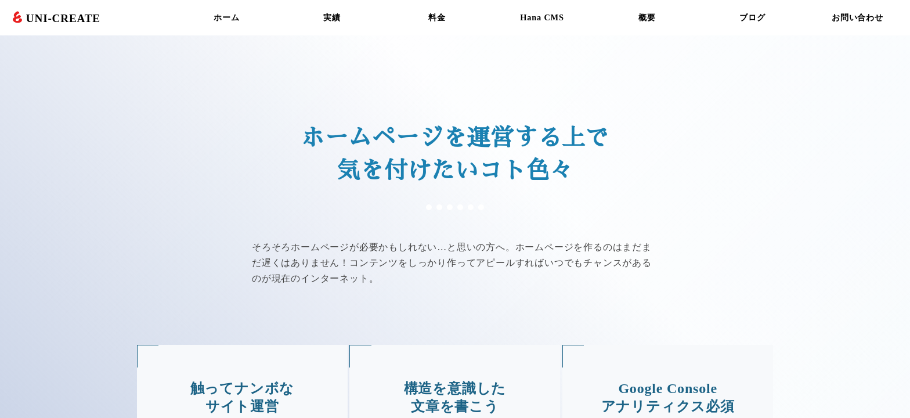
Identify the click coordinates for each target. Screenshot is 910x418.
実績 (332, 17)
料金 (437, 17)
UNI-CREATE (63, 18)
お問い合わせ (857, 17)
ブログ (752, 17)
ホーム (226, 17)
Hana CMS (542, 17)
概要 (647, 17)
